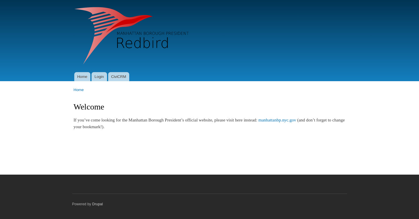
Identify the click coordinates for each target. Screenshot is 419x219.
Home (82, 76)
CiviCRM (118, 76)
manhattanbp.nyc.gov (277, 120)
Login (99, 76)
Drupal (97, 204)
